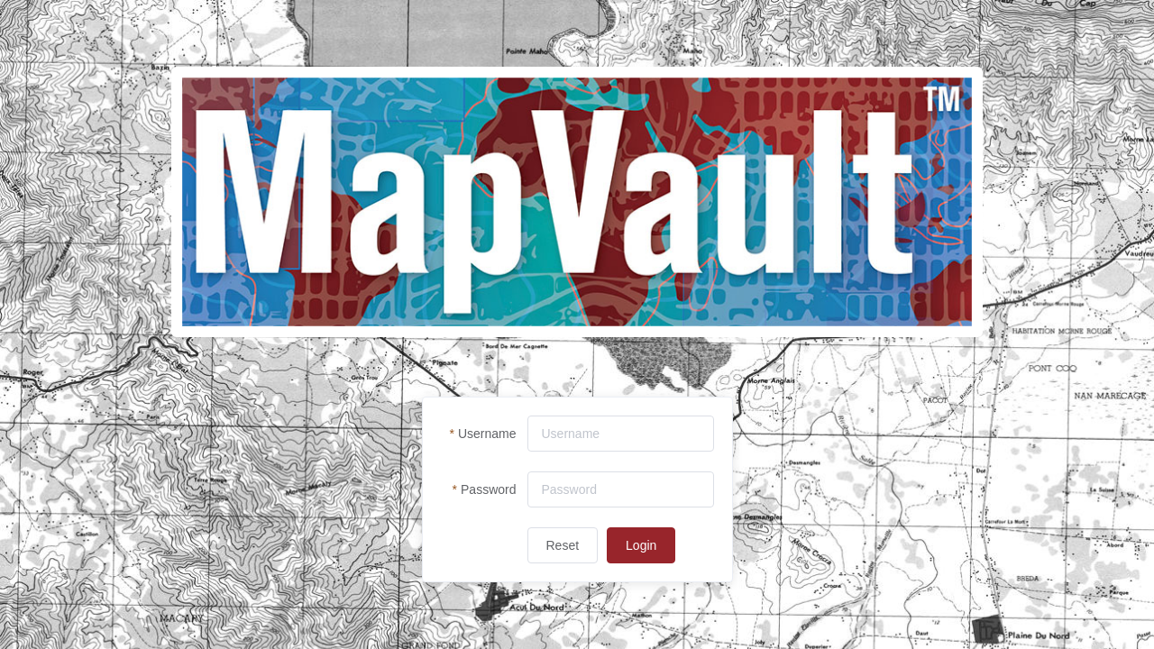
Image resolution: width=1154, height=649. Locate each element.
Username (487, 433)
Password (488, 489)
